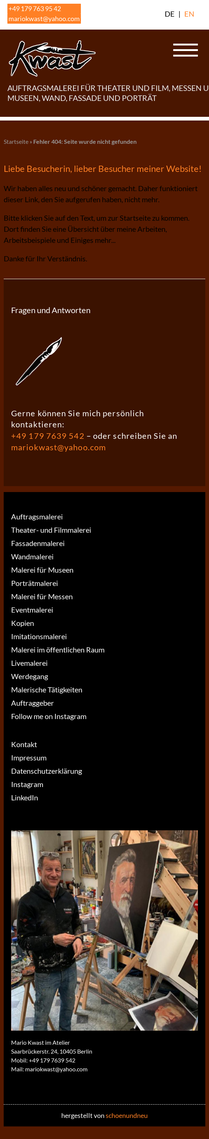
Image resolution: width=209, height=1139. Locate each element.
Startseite (16, 141)
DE (170, 13)
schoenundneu (127, 1115)
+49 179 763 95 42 (34, 8)
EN (189, 13)
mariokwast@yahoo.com (44, 18)
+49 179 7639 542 (48, 436)
